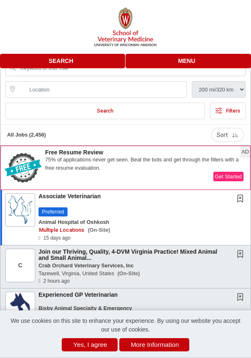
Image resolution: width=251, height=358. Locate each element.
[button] (188, 61)
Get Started (228, 176)
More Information (155, 344)
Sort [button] (228, 135)
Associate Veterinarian (70, 196)
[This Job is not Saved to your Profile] (242, 199)
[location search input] (102, 89)
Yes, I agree (90, 344)
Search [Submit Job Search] (105, 111)
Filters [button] (227, 111)
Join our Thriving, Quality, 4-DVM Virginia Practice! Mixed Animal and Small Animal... (128, 254)
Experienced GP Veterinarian (78, 294)
